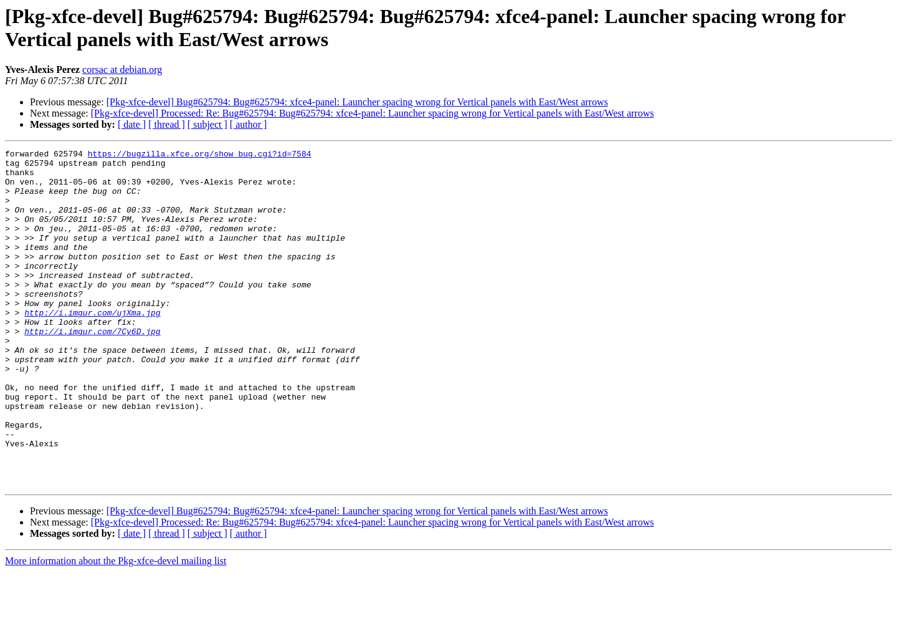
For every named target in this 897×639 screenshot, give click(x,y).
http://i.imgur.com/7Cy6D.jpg (92, 368)
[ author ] (248, 124)
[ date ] (132, 124)
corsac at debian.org (122, 69)
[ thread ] (166, 124)
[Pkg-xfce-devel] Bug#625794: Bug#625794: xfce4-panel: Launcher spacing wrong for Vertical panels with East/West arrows (357, 102)
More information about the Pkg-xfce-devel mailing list (115, 628)
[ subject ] (207, 124)
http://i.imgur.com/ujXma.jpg (92, 346)
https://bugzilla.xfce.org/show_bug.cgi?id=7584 (199, 155)
